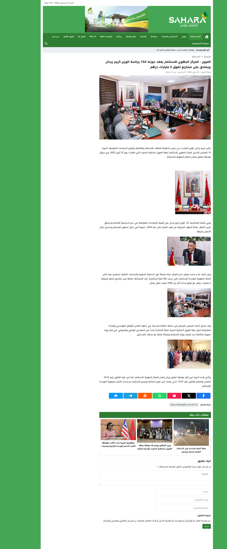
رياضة (105, 36)
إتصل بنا (68, 36)
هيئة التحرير (192, 72)
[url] (169, 508)
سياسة (140, 36)
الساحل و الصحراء (156, 36)
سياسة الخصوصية (187, 43)
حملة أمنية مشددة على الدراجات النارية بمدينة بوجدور (178, 450)
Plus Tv (79, 36)
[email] (169, 500)
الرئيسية (193, 36)
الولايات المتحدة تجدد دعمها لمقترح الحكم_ (163, 50)
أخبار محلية (182, 36)
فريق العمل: (55, 36)
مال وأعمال (117, 36)
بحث (33, 43)
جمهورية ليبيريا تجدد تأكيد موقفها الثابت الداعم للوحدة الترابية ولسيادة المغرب (105, 446)
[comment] (141, 478)
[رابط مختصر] (170, 405)
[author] (169, 492)
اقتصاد (130, 36)
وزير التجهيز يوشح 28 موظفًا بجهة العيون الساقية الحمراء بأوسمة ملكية (141, 447)
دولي (170, 36)
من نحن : (42, 36)
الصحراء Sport (93, 36)
